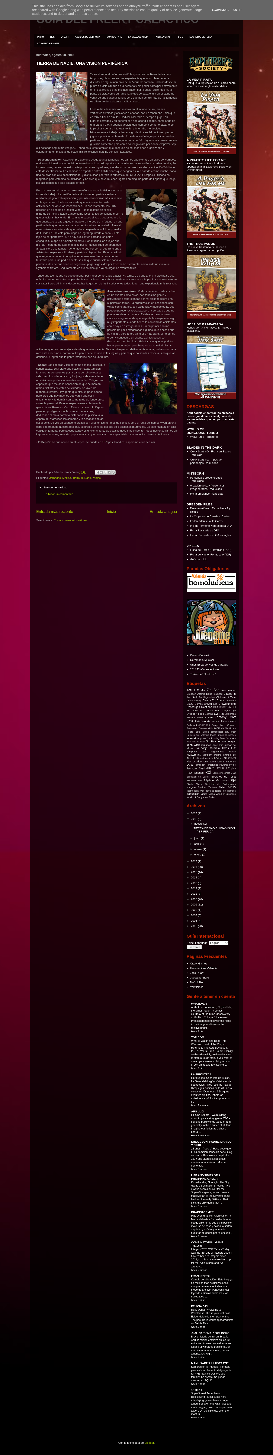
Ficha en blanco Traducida (206, 493)
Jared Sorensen (228, 738)
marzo (198, 849)
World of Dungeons (226, 794)
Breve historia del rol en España (210, 1336)
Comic (221, 700)
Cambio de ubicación (203, 1279)
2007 (194, 915)
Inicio (111, 511)
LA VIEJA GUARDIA (138, 37)
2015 (194, 872)
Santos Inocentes (221, 773)
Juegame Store (199, 977)
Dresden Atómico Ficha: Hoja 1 (209, 508)
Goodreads (203, 725)
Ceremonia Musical (202, 659)
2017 (194, 861)
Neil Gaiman (217, 758)
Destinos (206, 707)
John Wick (193, 744)
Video (211, 793)
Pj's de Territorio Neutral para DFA (211, 525)
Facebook (201, 717)
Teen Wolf (199, 791)
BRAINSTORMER (202, 1212)
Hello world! (198, 1309)
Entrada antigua (163, 511)
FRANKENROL (201, 1276)
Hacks (197, 732)
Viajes (97, 477)
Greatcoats (192, 728)
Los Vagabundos (213, 751)
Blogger (149, 1442)
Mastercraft (193, 754)
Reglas (232, 768)
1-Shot (191, 690)
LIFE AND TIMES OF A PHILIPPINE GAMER (205, 1177)
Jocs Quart (196, 972)
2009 (194, 904)
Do (201, 710)
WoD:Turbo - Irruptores (204, 436)
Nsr (189, 761)
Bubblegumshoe (207, 697)
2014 (194, 877)
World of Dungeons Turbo (201, 797)
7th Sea (213, 690)
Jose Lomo (217, 745)
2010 (194, 899)
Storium (202, 787)
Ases (223, 690)
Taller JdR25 (227, 787)
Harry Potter (230, 732)
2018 (194, 819)
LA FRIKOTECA (201, 1074)
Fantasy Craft (225, 717)
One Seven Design (213, 762)
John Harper (229, 741)
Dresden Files (195, 713)
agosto (198, 823)
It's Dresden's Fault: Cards (206, 521)
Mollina (66, 477)
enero (198, 854)
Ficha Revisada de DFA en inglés (210, 535)
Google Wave (219, 725)
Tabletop (212, 787)
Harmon (205, 732)
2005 (194, 926)
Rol (208, 772)
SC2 (233, 772)
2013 (194, 883)
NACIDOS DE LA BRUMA (87, 37)
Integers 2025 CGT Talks (206, 1249)
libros (225, 748)
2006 (194, 920)
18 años (196, 1148)
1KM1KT (196, 1390)
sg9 (233, 780)
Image (221, 735)
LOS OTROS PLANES (48, 43)
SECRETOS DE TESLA (200, 37)
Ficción (215, 721)
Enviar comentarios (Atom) (70, 520)
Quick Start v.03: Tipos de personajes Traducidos (206, 461)
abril (197, 843)
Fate (190, 721)
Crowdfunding (227, 703)
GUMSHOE (214, 728)
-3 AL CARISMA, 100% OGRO (210, 1333)
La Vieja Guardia (208, 748)
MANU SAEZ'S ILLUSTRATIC (210, 1363)
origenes (231, 761)
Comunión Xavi (199, 655)
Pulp (201, 768)
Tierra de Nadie (82, 477)
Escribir (209, 713)
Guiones (203, 728)
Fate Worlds (202, 721)
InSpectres (230, 735)
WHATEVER (199, 1003)
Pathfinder (200, 765)
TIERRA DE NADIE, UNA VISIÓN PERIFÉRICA (82, 63)
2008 (194, 909)
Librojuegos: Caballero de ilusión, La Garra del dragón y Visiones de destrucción (211, 1081)
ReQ (189, 772)
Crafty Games (195, 703)
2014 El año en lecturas (204, 669)
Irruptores (201, 738)
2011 (194, 893)
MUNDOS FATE (114, 37)
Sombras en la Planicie (205, 1366)
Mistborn (207, 754)
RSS (52, 37)
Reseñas (198, 772)
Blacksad (217, 694)
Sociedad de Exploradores (220, 784)
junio (197, 838)
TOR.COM (197, 1037)
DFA (215, 707)
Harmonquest (216, 732)
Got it (237, 9)
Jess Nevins (193, 741)
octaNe (197, 761)
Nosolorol (230, 758)
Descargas (193, 707)
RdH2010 (210, 768)
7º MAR (64, 37)
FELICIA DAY (199, 1306)
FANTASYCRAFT (163, 37)
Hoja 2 (194, 511)
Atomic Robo (204, 693)
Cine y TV (208, 700)
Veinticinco (196, 987)
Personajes (212, 764)
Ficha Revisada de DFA (204, 530)
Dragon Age (229, 710)
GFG (233, 721)
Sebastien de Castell (198, 777)
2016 (194, 866)
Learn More (220, 9)
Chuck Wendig (194, 700)
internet (191, 738)
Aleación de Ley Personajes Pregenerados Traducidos (207, 487)
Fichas (225, 721)
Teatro (190, 791)
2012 (194, 888)
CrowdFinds (210, 703)
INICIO (40, 37)
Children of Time (226, 697)
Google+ (231, 725)
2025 (194, 813)
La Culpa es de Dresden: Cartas (210, 516)
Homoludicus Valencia (198, 735)
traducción (193, 793)
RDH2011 (222, 768)
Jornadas (55, 477)
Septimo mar (194, 780)
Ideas (213, 734)
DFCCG (223, 707)
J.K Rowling (213, 738)
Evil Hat (219, 713)
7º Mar (201, 690)
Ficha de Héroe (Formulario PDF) (210, 549)
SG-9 (180, 37)
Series (225, 780)
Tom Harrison (229, 791)
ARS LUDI (197, 1111)
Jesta (202, 741)
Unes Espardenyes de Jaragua (209, 664)
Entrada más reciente (54, 511)
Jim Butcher (213, 741)
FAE (210, 717)
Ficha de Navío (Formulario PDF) (210, 554)
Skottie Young (194, 784)
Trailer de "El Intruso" (203, 674)
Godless (191, 725)
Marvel (232, 751)
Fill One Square (200, 1114)
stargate (191, 787)
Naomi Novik (203, 758)
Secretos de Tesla (223, 776)
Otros (190, 764)
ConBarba (231, 700)
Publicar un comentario (59, 494)
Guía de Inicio (198, 559)
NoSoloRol (196, 982)
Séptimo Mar (212, 780)
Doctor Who (213, 710)
